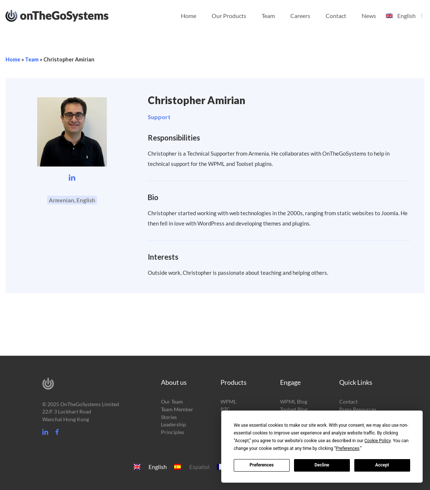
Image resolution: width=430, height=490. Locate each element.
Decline (322, 465)
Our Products (229, 15)
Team (268, 15)
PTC (225, 409)
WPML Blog (293, 401)
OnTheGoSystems (71, 15)
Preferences (262, 465)
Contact (336, 15)
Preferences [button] (347, 448)
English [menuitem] (157, 467)
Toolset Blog (294, 409)
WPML (228, 401)
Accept (382, 465)
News (369, 15)
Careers (300, 15)
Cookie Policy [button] (377, 440)
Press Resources (357, 409)
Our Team (172, 401)
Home (188, 15)
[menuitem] (404, 11)
